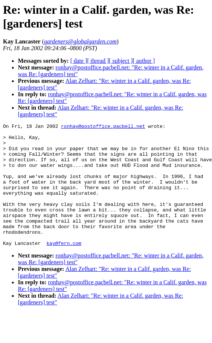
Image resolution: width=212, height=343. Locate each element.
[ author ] (144, 61)
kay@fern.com (63, 267)
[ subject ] (121, 61)
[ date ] (78, 61)
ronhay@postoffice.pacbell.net (103, 127)
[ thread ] (98, 61)
